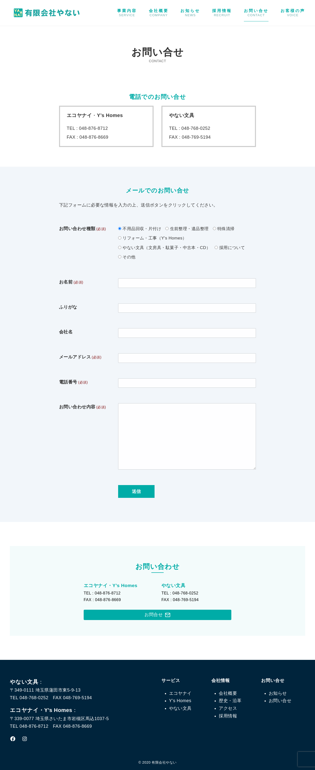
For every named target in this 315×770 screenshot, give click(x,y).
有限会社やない (164, 762)
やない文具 (180, 708)
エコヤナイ (180, 693)
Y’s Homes (180, 700)
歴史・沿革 (230, 700)
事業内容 (127, 12)
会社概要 (159, 12)
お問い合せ (256, 12)
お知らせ (190, 12)
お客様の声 (293, 12)
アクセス (228, 708)
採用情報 (222, 12)
